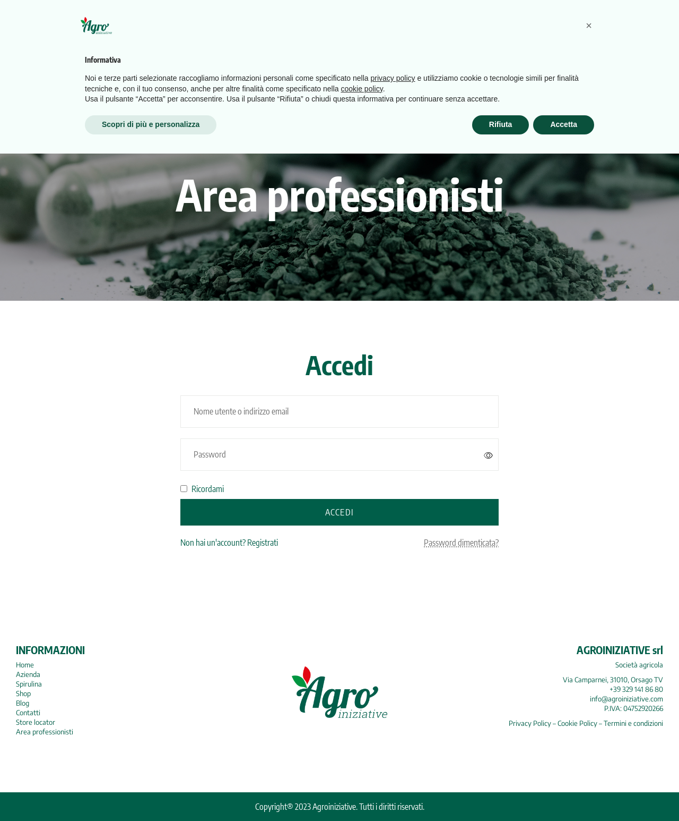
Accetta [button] (563, 792)
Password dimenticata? (461, 542)
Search (588, 56)
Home (25, 665)
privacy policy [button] (393, 746)
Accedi (339, 512)
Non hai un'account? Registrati (229, 542)
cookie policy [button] (362, 756)
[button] (588, 692)
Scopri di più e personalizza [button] (150, 792)
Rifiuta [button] (500, 792)
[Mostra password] (488, 454)
